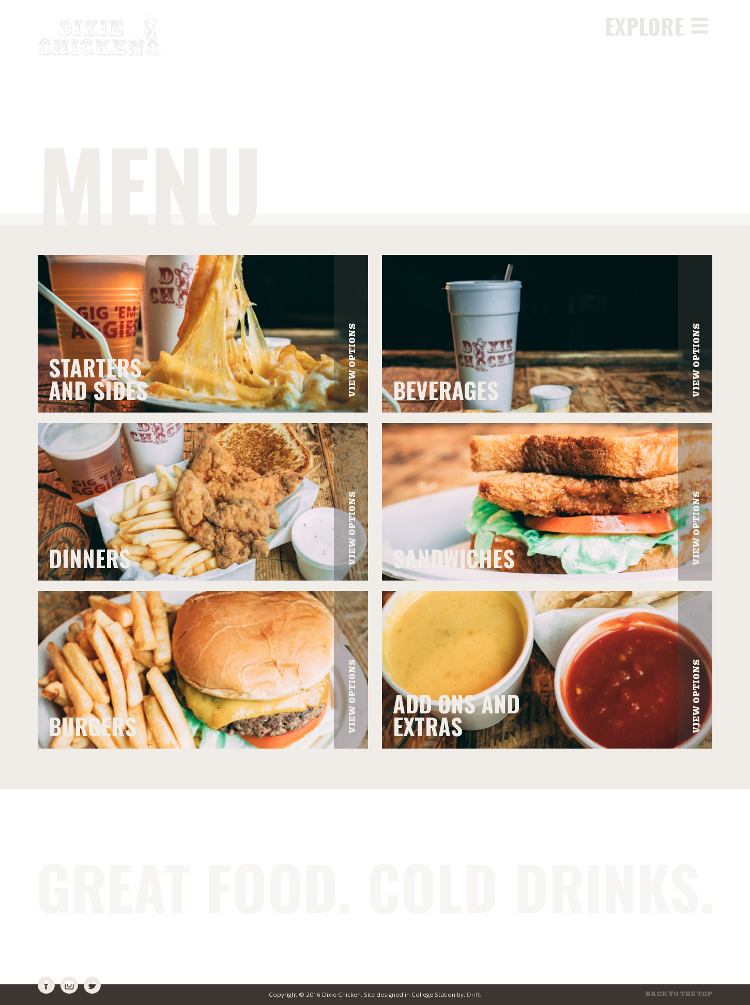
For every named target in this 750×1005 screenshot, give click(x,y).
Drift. (474, 994)
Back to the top (679, 995)
